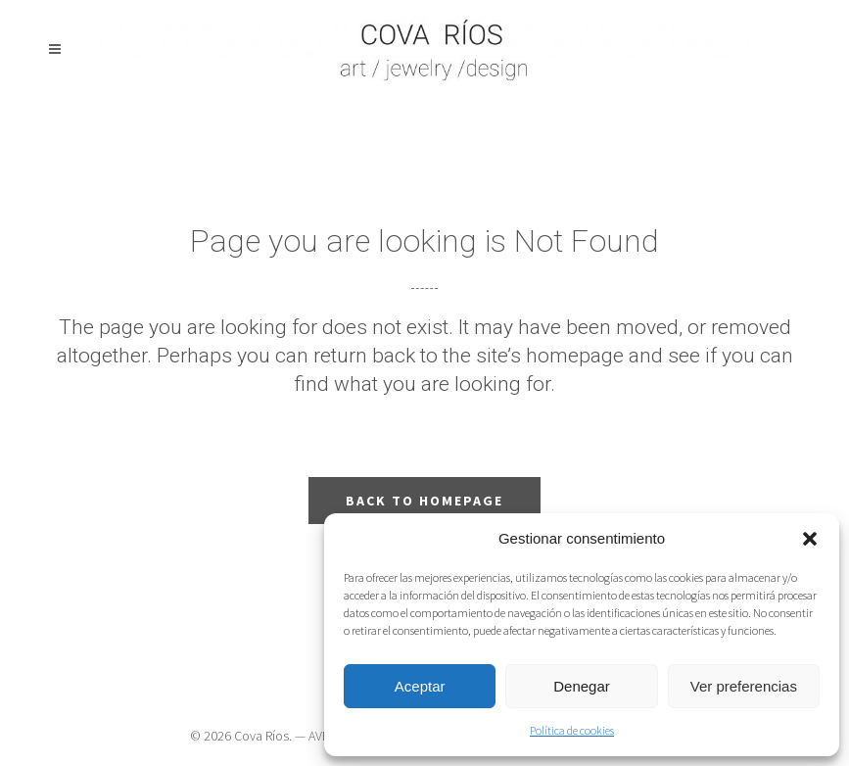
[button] (810, 539)
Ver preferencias (743, 686)
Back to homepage (424, 500)
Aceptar (420, 686)
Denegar (581, 686)
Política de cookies (572, 730)
